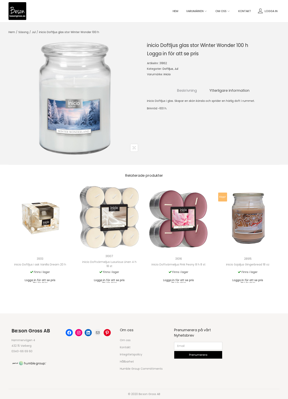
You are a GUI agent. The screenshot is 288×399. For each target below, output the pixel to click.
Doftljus (168, 69)
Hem (12, 32)
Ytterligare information (229, 90)
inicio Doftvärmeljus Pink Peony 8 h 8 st (179, 264)
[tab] (187, 90)
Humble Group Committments (141, 369)
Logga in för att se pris (173, 53)
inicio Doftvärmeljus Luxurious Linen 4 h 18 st (109, 264)
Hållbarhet (127, 362)
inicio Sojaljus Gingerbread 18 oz (247, 264)
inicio (167, 74)
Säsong (23, 32)
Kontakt (125, 347)
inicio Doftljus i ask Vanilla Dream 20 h (40, 264)
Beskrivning (187, 90)
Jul (34, 32)
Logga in (271, 11)
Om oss (125, 340)
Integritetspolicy (131, 354)
